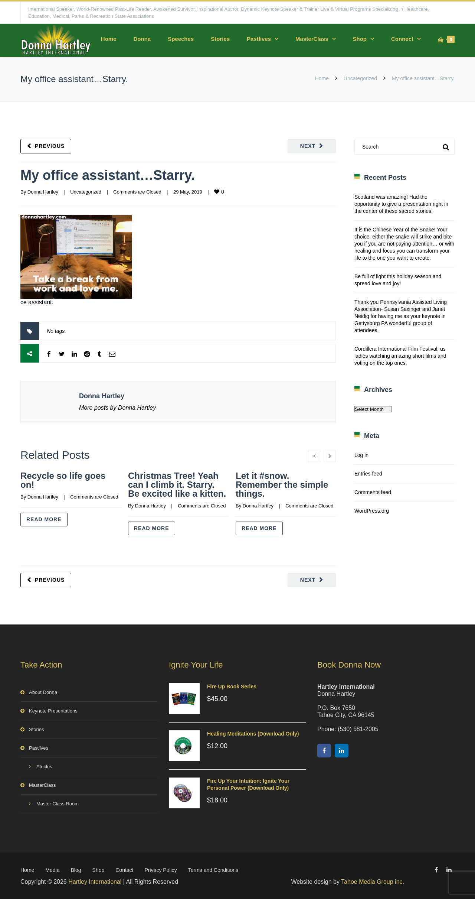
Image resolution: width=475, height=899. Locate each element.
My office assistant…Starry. (107, 175)
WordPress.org (371, 511)
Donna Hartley (42, 192)
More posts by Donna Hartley (117, 408)
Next (307, 146)
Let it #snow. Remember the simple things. (282, 485)
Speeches (181, 39)
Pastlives (259, 39)
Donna (142, 39)
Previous (50, 146)
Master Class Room (57, 803)
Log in (361, 455)
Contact (124, 870)
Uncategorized (360, 78)
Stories (220, 39)
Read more (44, 519)
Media (52, 870)
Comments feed (372, 492)
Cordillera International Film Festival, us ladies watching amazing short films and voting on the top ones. (400, 356)
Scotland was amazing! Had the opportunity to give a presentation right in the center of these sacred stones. (401, 204)
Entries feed (368, 474)
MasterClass (311, 39)
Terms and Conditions (213, 870)
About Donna (43, 692)
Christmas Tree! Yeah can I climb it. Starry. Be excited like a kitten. (177, 485)
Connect (402, 39)
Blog (76, 870)
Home (109, 39)
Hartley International (94, 882)
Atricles (44, 766)
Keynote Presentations (53, 711)
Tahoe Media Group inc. (372, 882)
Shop (360, 39)
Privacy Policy (160, 870)
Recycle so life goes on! (62, 480)
